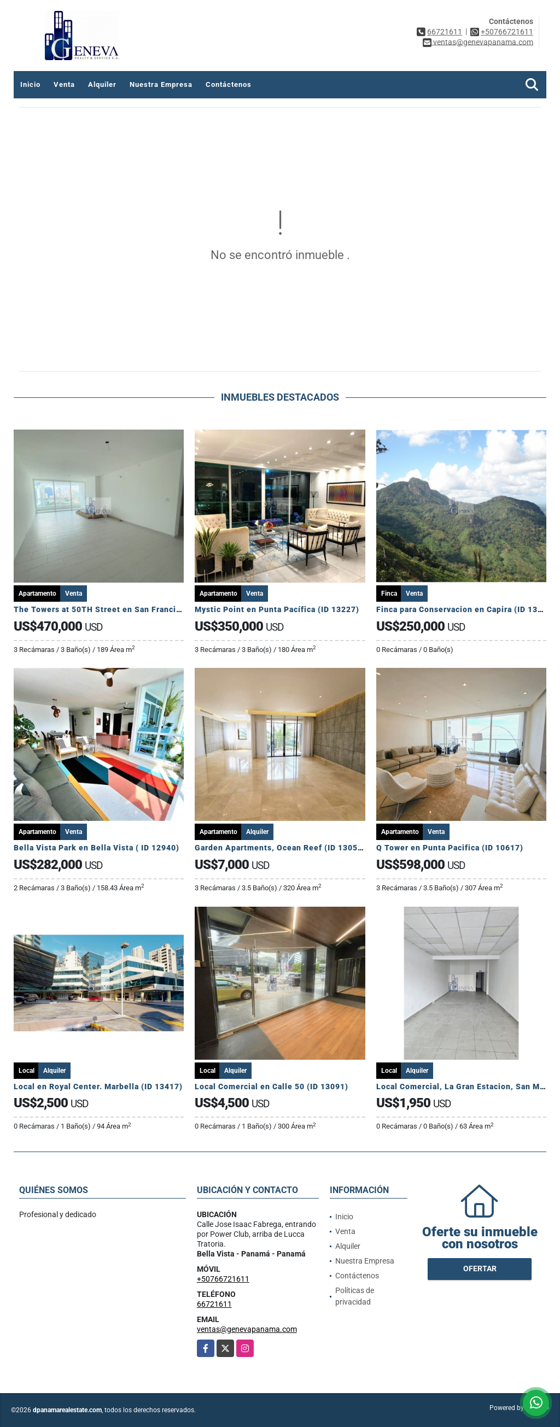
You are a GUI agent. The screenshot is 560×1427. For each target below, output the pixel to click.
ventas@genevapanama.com (247, 1329)
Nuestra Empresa (161, 84)
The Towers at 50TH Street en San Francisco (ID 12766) (124, 609)
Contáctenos (229, 84)
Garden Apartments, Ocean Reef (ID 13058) (280, 847)
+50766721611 (507, 31)
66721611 (444, 31)
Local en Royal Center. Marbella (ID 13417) (98, 1086)
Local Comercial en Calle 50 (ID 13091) (271, 1086)
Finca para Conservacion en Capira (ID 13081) (466, 609)
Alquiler (102, 84)
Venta (64, 84)
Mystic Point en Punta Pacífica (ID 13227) (277, 609)
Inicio (30, 84)
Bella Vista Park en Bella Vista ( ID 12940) (96, 847)
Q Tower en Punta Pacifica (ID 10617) (449, 847)
